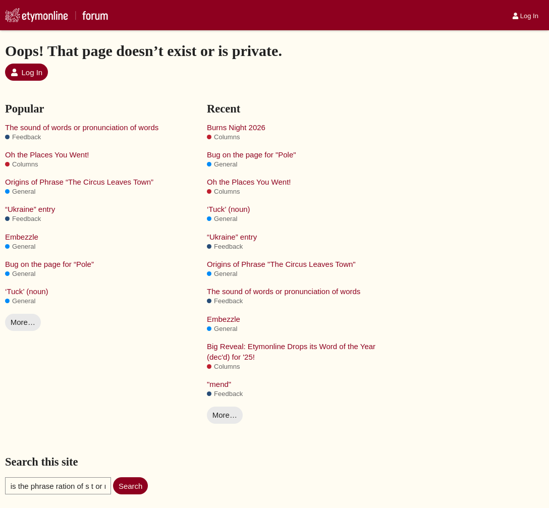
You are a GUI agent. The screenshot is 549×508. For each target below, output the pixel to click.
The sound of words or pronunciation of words (81, 127)
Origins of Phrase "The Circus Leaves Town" (281, 264)
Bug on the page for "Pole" (251, 154)
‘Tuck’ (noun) (26, 291)
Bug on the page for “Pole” (49, 264)
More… (23, 322)
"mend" (219, 384)
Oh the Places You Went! (47, 154)
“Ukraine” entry (30, 209)
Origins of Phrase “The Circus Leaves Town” (79, 182)
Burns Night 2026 (236, 127)
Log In (525, 16)
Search (131, 486)
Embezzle (21, 237)
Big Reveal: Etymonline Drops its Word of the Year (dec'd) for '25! (291, 351)
